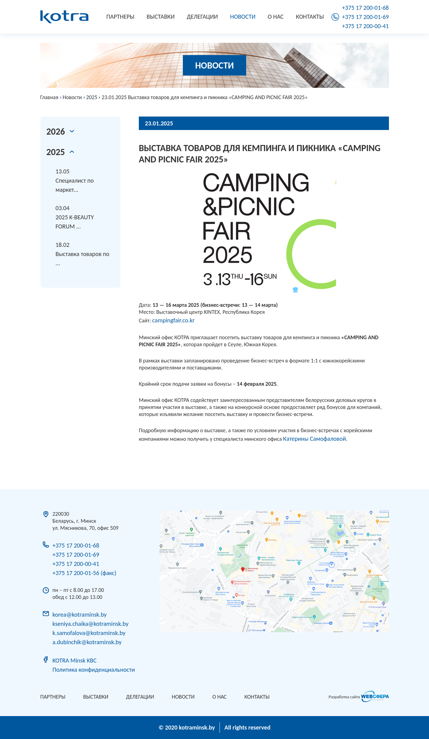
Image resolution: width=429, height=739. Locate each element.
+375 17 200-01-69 (365, 16)
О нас (276, 16)
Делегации (202, 16)
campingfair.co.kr (173, 320)
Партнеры (120, 16)
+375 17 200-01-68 (365, 7)
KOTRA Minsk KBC (75, 660)
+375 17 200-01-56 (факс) (84, 573)
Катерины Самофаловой (314, 438)
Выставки (161, 16)
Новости (243, 16)
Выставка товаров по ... (85, 253)
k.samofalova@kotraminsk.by (89, 633)
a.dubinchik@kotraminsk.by (87, 642)
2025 (92, 97)
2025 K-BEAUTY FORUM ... (85, 216)
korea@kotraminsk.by (80, 614)
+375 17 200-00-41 (365, 26)
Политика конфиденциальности (94, 669)
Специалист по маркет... (85, 180)
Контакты (310, 16)
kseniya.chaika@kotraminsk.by (91, 623)
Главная (49, 97)
